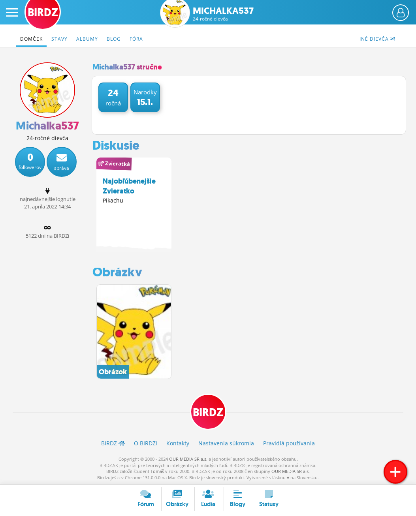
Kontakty (177, 443)
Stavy (59, 39)
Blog (114, 39)
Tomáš (157, 471)
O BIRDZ (145, 443)
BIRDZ (208, 412)
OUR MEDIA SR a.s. (188, 459)
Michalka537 (223, 14)
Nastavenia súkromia (226, 443)
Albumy (87, 39)
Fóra (136, 39)
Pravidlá (289, 443)
